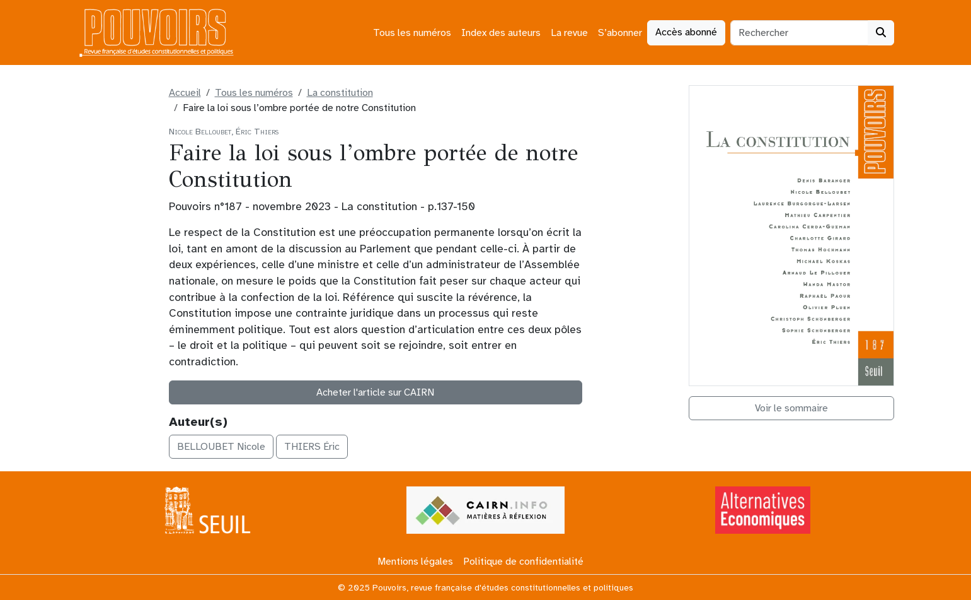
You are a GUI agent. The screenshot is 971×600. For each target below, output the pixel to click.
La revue (569, 32)
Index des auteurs (501, 32)
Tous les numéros (412, 32)
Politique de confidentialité (523, 561)
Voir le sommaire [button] (791, 408)
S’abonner (620, 32)
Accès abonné (686, 32)
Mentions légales (415, 561)
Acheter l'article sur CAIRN (375, 392)
